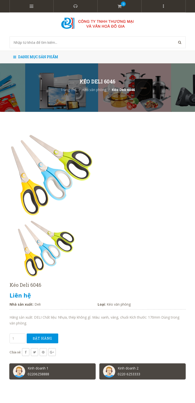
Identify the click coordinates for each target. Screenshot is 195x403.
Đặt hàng (42, 338)
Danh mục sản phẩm (35, 57)
